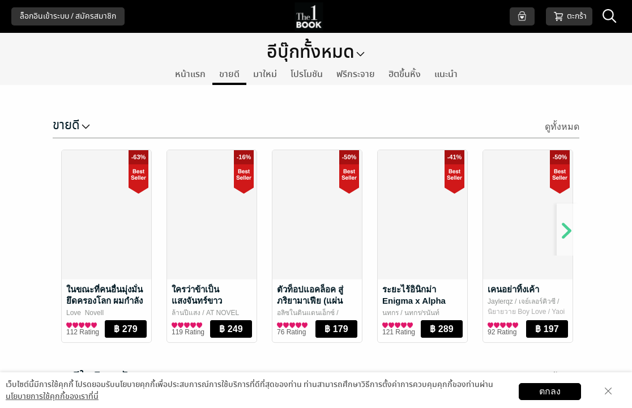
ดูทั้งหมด (562, 126)
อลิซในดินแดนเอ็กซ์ (306, 313)
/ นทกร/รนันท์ (419, 313)
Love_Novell (85, 313)
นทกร (390, 313)
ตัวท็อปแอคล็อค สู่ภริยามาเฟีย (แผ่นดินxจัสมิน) (310, 300)
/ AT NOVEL (219, 313)
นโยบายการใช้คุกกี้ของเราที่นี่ (52, 396)
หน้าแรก (190, 74)
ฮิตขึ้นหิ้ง (404, 74)
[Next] (562, 224)
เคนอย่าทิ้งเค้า (513, 289)
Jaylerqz (500, 301)
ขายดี (229, 74)
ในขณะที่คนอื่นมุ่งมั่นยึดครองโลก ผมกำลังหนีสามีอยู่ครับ (104, 300)
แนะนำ (446, 74)
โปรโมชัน (307, 74)
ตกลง (550, 391)
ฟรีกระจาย (355, 74)
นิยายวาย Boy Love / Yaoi (526, 312)
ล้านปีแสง (186, 313)
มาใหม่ (265, 74)
